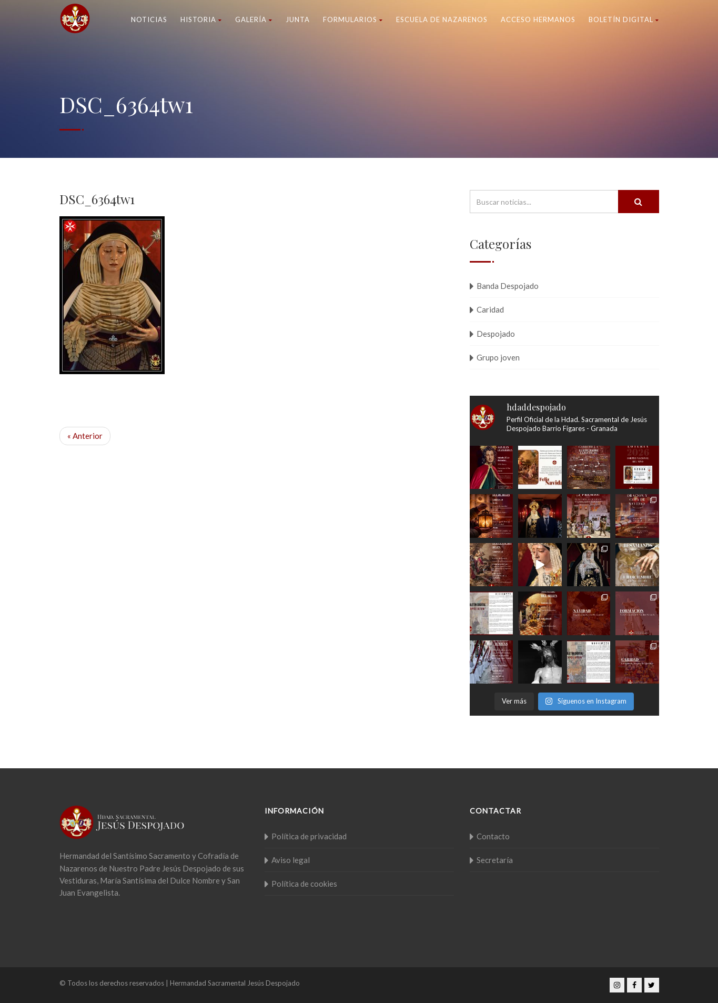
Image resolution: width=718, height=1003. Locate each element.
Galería (253, 19)
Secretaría (495, 860)
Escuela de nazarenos (442, 19)
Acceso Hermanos (538, 19)
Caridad (490, 309)
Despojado (496, 333)
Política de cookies (304, 883)
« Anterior (85, 435)
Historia (201, 19)
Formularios (353, 19)
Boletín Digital (624, 19)
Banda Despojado (508, 285)
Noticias (149, 19)
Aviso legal (290, 860)
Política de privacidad (309, 836)
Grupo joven (498, 357)
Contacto (493, 836)
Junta (298, 19)
